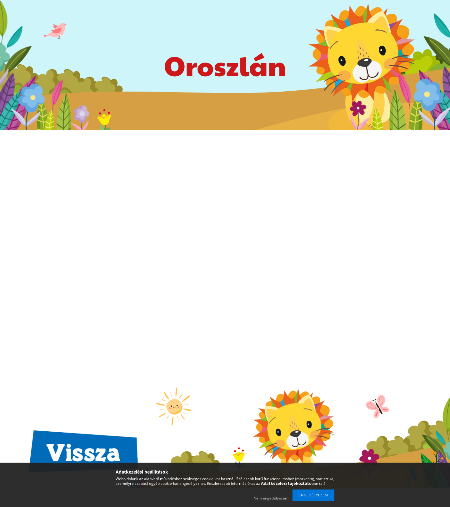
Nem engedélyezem (270, 498)
